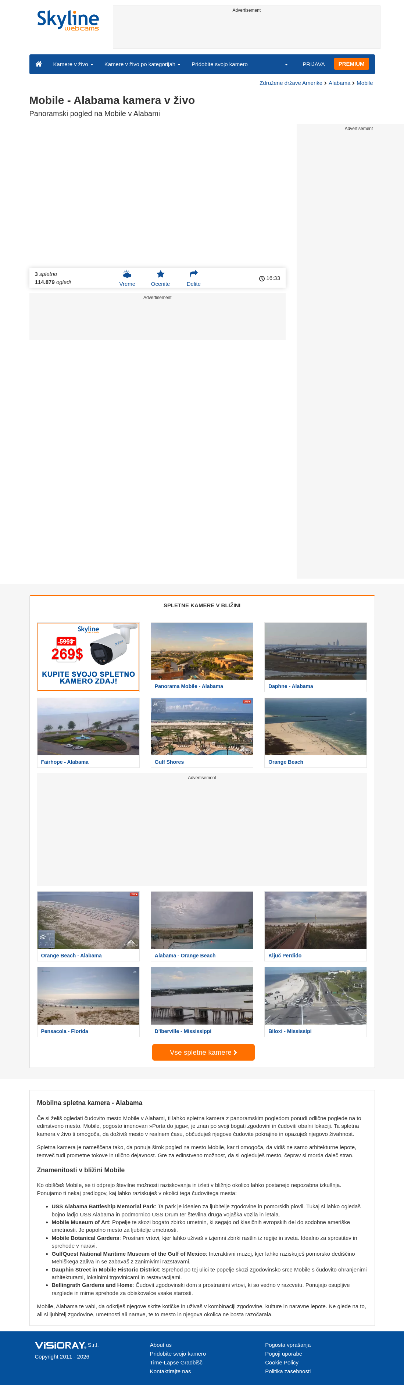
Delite (194, 278)
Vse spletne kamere (203, 1052)
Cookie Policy (281, 1362)
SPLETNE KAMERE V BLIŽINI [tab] (202, 605)
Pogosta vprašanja (288, 1345)
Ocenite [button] (160, 278)
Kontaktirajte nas (170, 1371)
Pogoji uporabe (283, 1353)
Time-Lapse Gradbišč (176, 1362)
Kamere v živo (73, 64)
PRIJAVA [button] (314, 64)
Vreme (127, 278)
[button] (281, 64)
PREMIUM (352, 64)
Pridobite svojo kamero (220, 64)
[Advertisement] (246, 31)
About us (161, 1345)
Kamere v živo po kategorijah (142, 64)
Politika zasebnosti (288, 1371)
